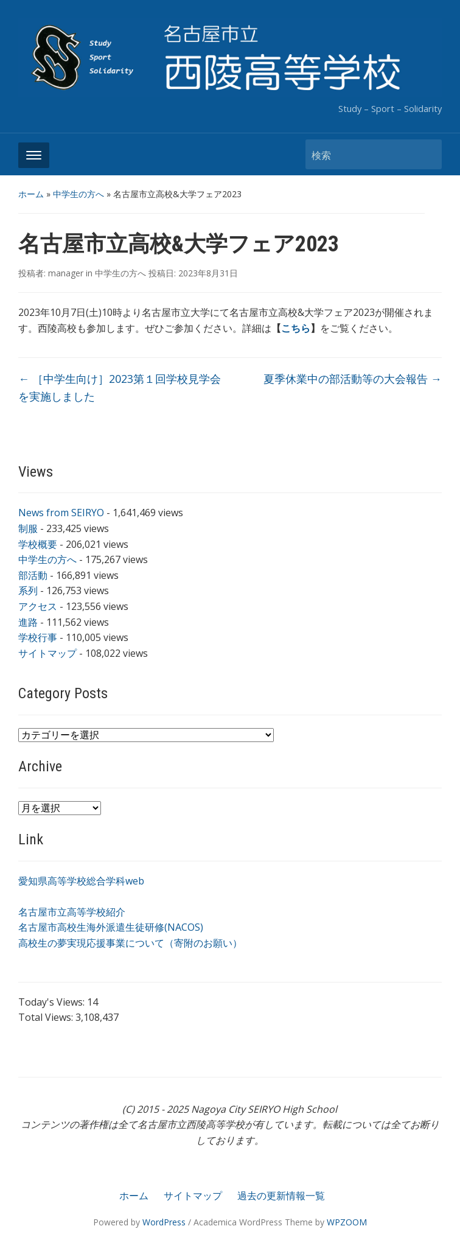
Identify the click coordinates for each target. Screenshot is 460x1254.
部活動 (32, 575)
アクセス (37, 606)
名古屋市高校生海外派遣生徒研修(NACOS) (110, 927)
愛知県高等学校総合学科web (81, 881)
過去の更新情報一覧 (281, 1195)
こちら (295, 328)
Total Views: (46, 1017)
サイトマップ (47, 653)
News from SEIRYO (61, 512)
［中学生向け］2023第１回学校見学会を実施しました (119, 387)
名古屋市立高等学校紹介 (71, 912)
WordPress (164, 1222)
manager (65, 273)
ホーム (31, 194)
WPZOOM (347, 1222)
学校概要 (37, 544)
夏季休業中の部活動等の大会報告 (352, 378)
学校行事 (37, 637)
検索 (426, 154)
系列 (28, 590)
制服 (28, 528)
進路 (28, 622)
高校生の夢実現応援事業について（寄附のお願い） (130, 943)
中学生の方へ (78, 194)
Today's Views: (52, 1002)
